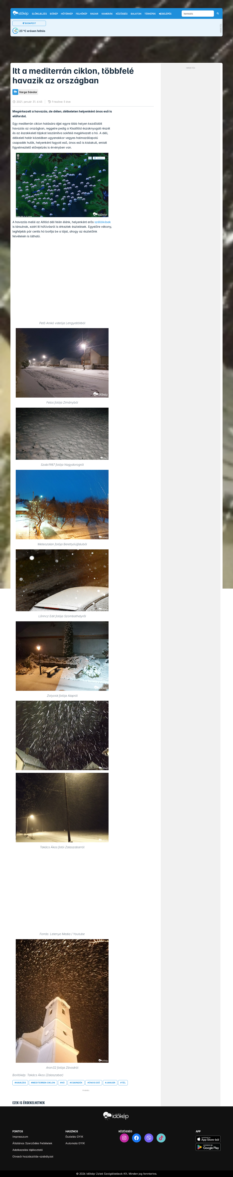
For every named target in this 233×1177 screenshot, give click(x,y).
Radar (94, 13)
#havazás (20, 1082)
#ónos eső (93, 1082)
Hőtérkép (67, 13)
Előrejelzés (39, 13)
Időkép (54, 13)
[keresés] (198, 13)
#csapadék (76, 1082)
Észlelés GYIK (74, 1136)
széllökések (102, 222)
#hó (62, 1082)
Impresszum (20, 1136)
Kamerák (107, 13)
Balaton (136, 13)
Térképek (150, 13)
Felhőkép (81, 13)
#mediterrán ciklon (43, 1082)
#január (110, 1082)
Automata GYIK (75, 1143)
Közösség (122, 13)
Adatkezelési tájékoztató (27, 1150)
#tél (123, 1082)
